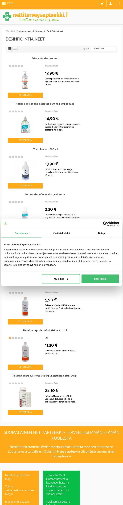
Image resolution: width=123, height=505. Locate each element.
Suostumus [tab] (21, 233)
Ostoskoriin (19, 88)
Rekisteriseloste (57, 486)
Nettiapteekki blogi (16, 320)
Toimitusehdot (83, 486)
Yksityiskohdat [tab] (61, 233)
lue (79, 462)
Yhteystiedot (107, 486)
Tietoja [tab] (102, 233)
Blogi (37, 486)
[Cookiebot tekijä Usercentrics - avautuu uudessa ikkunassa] (105, 223)
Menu (7, 3)
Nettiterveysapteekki (13, 486)
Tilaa (61, 457)
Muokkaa (61, 278)
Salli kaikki (100, 278)
